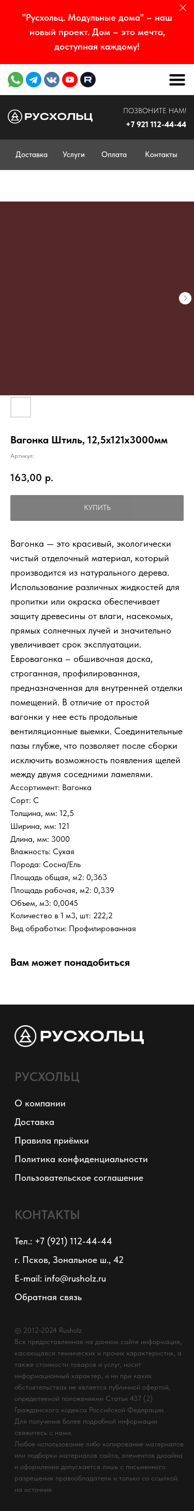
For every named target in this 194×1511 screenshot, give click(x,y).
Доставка (32, 154)
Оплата (114, 154)
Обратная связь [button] (48, 1296)
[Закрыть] (183, 8)
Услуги (74, 154)
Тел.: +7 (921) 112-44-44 (63, 1241)
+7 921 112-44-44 (156, 124)
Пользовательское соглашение (78, 1177)
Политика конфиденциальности (81, 1158)
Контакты (161, 154)
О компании (40, 1103)
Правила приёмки (51, 1140)
